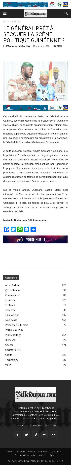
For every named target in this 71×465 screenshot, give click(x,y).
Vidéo (8, 364)
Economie (10, 300)
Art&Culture (56, 451)
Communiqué (12, 295)
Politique (16, 21)
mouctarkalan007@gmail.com (42, 425)
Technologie (12, 359)
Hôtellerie (10, 310)
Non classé (11, 320)
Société (9, 349)
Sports (8, 354)
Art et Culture (12, 285)
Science (9, 344)
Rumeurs (10, 339)
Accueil (10, 451)
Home (6, 21)
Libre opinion (12, 315)
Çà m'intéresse (13, 290)
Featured (10, 305)
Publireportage (13, 334)
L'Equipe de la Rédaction (18, 46)
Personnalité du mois (16, 325)
